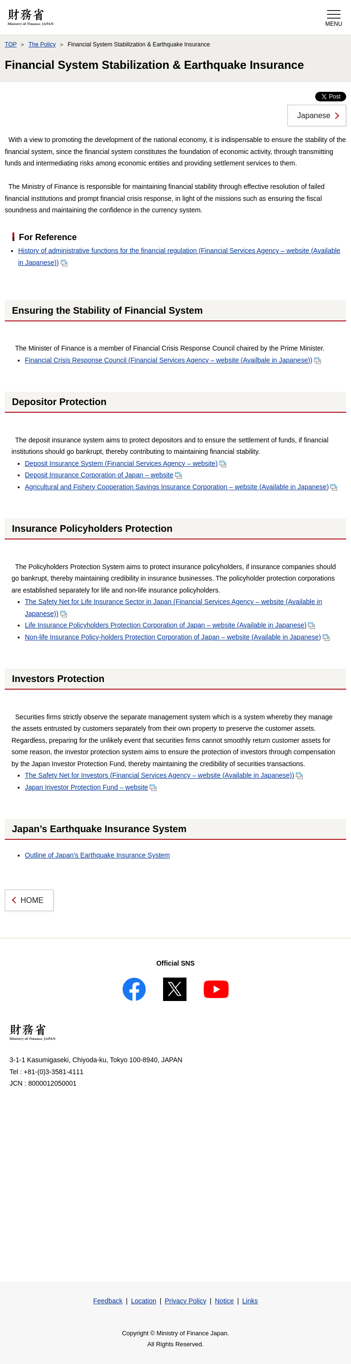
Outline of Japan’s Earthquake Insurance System (97, 855)
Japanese (313, 115)
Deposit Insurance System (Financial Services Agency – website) (125, 463)
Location (143, 1301)
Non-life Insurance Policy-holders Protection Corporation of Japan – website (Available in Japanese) (177, 637)
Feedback (107, 1301)
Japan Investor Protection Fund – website (90, 787)
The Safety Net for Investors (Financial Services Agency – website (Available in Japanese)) (164, 775)
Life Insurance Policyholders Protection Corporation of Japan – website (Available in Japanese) (170, 625)
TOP (11, 44)
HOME (32, 900)
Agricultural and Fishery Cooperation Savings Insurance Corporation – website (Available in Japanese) (181, 487)
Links (250, 1301)
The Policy (41, 44)
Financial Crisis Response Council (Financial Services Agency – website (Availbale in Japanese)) (173, 360)
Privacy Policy (185, 1301)
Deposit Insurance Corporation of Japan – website (103, 475)
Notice (224, 1301)
